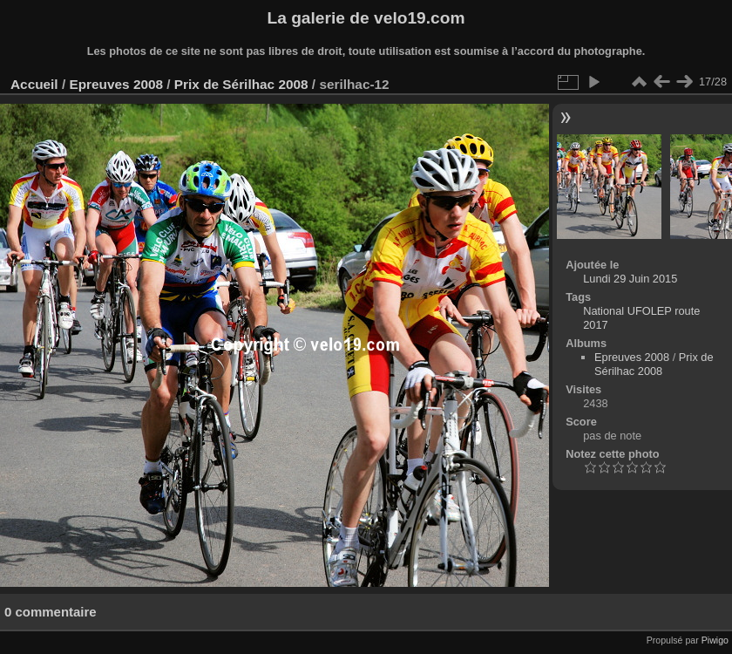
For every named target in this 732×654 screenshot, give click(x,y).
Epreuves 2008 (116, 84)
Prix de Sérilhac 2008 (241, 84)
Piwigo (715, 640)
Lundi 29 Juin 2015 (630, 278)
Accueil (34, 84)
